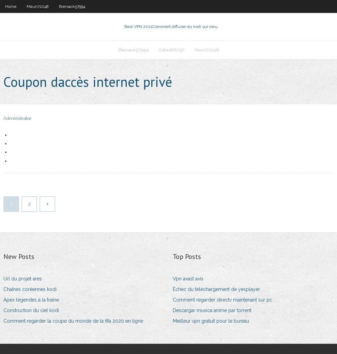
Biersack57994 (72, 6)
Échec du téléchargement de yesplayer (216, 289)
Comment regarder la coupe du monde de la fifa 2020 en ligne (73, 321)
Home (10, 6)
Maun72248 (38, 6)
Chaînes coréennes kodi (30, 289)
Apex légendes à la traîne (31, 300)
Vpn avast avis (188, 278)
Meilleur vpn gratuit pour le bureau (211, 321)
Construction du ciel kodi (31, 310)
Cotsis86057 (171, 49)
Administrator (17, 118)
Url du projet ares (22, 278)
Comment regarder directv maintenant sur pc (222, 300)
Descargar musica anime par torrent (212, 310)
